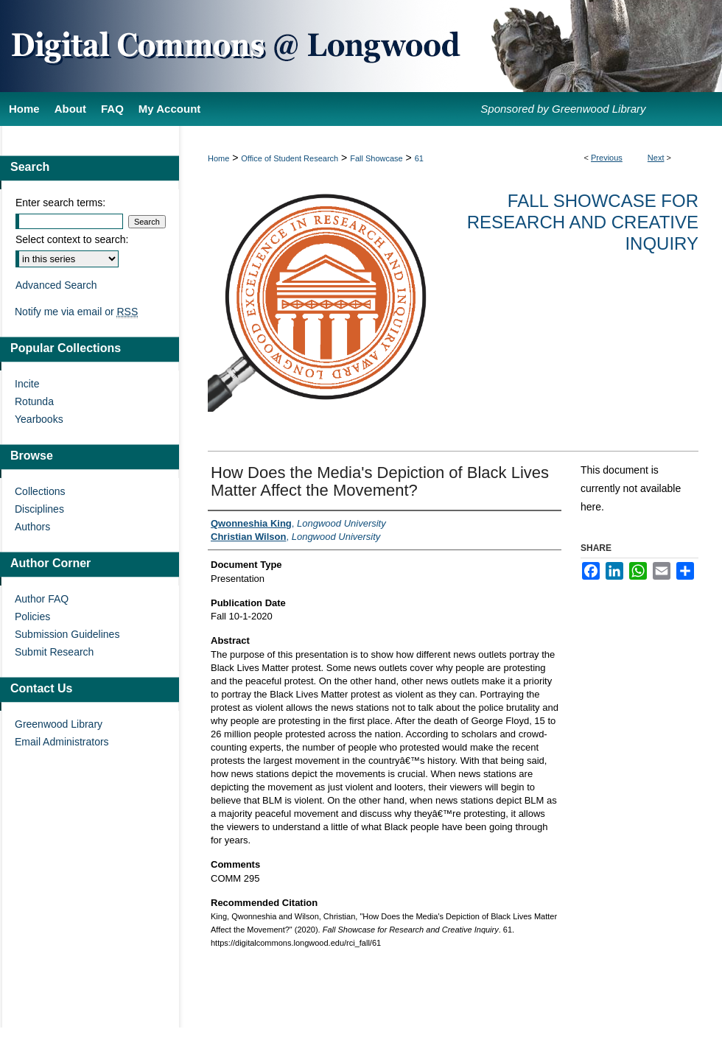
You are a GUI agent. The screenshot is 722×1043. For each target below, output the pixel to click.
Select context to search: (71, 239)
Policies (32, 616)
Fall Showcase (376, 158)
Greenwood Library (58, 724)
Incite (27, 384)
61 (419, 158)
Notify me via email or (76, 311)
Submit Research (54, 652)
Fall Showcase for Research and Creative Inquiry (582, 222)
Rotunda (34, 401)
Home (218, 158)
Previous (607, 157)
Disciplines (39, 509)
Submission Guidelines (67, 634)
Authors (32, 527)
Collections (40, 491)
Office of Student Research (289, 158)
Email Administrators (62, 742)
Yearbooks (39, 419)
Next (656, 157)
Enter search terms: (60, 202)
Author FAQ (42, 599)
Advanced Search (56, 285)
